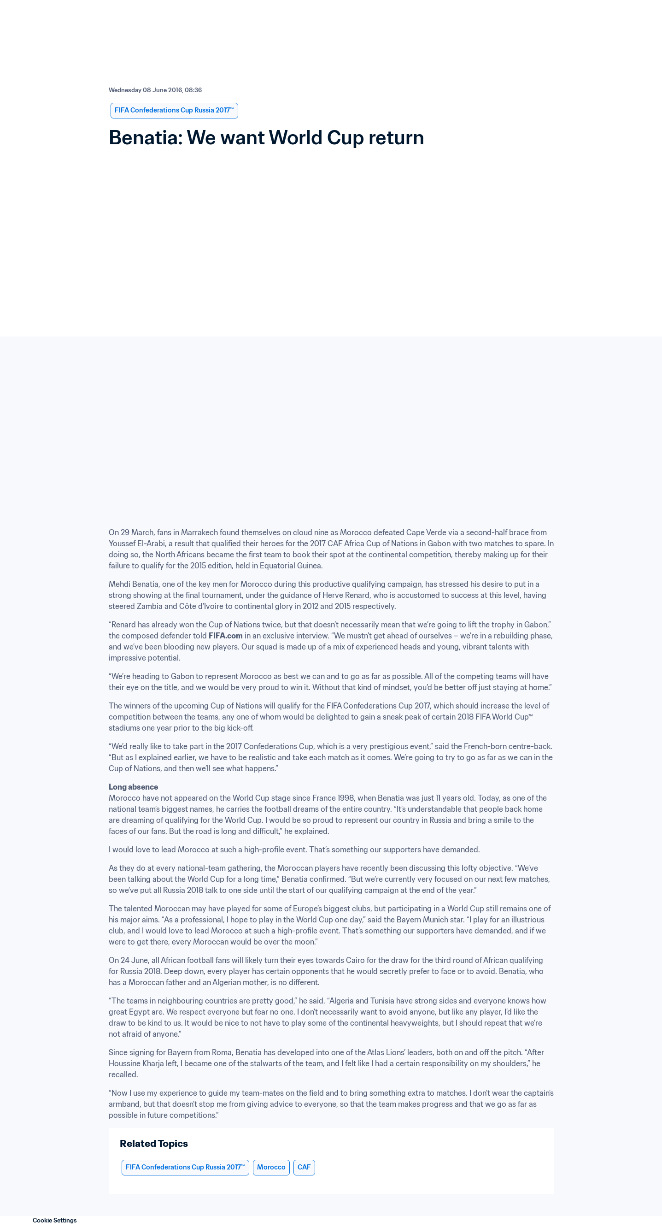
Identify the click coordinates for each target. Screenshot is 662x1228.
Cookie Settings (55, 1220)
